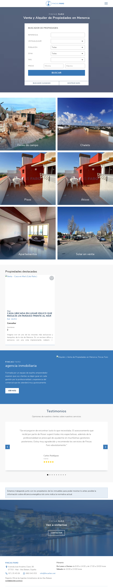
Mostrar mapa (73, 83)
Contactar (56, 533)
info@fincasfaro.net (47, 573)
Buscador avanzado (42, 83)
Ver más (28, 124)
